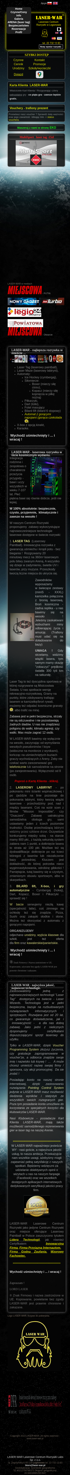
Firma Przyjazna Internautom (39, 1247)
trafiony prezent (37, 108)
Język (44, 3)
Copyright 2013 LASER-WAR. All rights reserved (34, 1436)
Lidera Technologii (25, 1239)
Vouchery (17, 108)
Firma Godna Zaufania (28, 1251)
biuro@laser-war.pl (35, 1465)
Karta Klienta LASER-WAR (29, 85)
